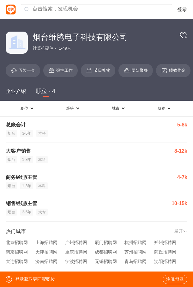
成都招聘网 (106, 251)
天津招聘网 (46, 251)
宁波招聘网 (76, 261)
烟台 (11, 133)
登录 (182, 9)
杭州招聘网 (135, 242)
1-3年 (26, 159)
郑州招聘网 (165, 242)
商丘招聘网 (165, 251)
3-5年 (26, 133)
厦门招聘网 (106, 242)
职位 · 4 (45, 91)
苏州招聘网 (135, 251)
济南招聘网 (46, 261)
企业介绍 (16, 91)
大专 (42, 212)
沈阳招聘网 (165, 261)
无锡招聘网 (106, 261)
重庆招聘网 (76, 251)
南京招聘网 (17, 251)
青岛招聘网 (135, 261)
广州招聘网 (76, 242)
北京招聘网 (17, 242)
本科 (42, 133)
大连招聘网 (17, 261)
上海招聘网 (46, 242)
